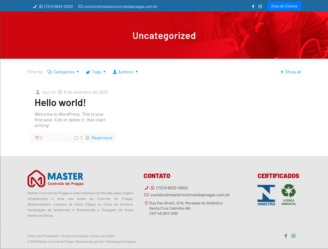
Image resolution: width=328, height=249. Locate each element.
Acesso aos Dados (103, 236)
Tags (96, 71)
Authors (126, 71)
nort (46, 92)
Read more (101, 137)
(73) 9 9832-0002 (58, 6)
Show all (290, 71)
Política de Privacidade (42, 236)
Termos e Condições (74, 236)
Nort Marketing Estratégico (117, 241)
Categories (63, 71)
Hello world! (60, 102)
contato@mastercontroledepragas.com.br (121, 6)
